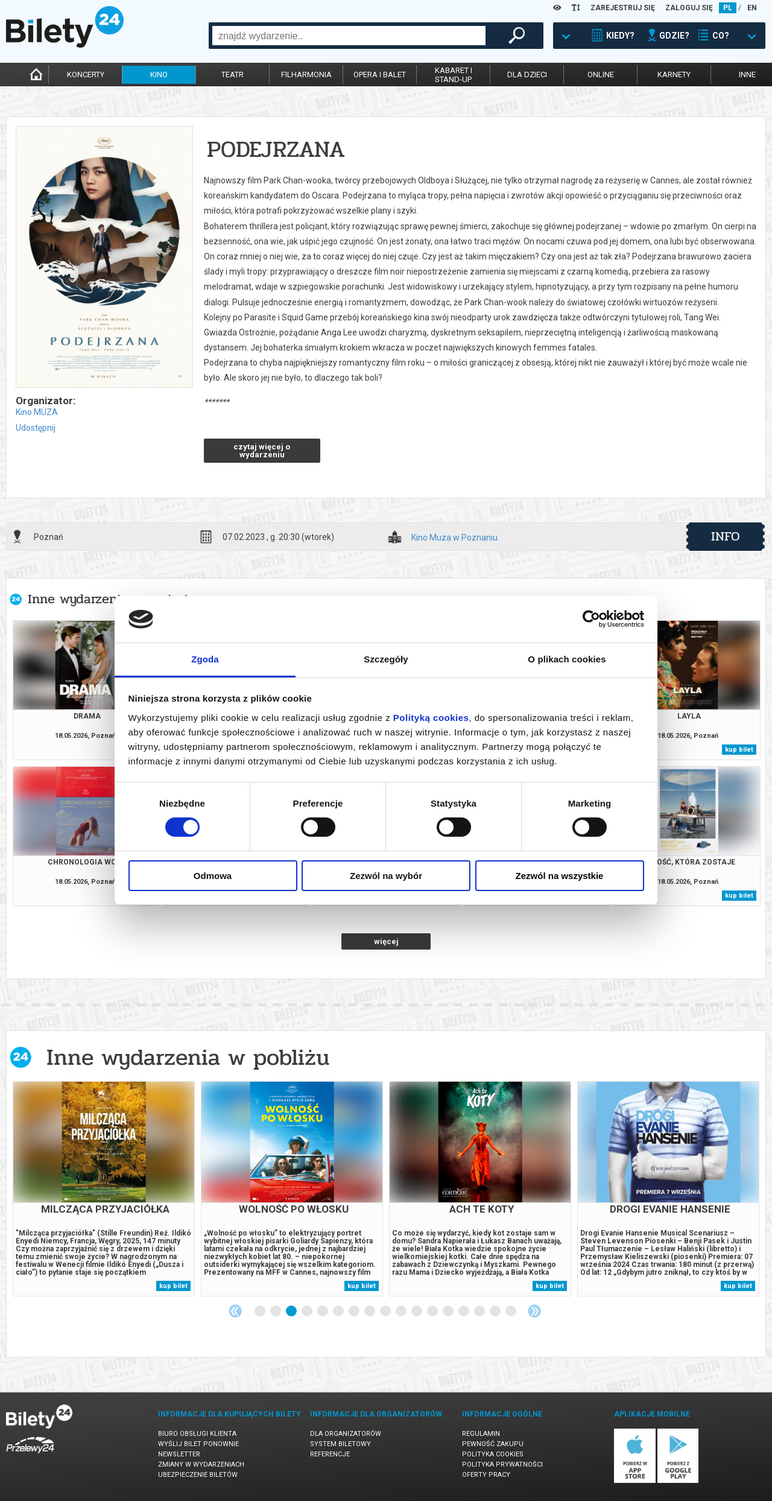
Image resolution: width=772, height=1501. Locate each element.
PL (727, 8)
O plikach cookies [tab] (567, 659)
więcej (386, 941)
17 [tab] (511, 1312)
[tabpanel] (104, 1188)
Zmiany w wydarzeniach (201, 1464)
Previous (235, 1311)
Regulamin (481, 1434)
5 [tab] (323, 1312)
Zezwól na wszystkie (560, 876)
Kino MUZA (37, 412)
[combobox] (349, 35)
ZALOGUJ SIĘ (689, 8)
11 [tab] (417, 1312)
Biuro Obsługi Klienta (197, 1434)
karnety (674, 74)
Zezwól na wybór (386, 876)
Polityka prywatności (502, 1464)
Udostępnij (35, 428)
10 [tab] (402, 1312)
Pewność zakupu (493, 1444)
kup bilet (739, 750)
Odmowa (213, 876)
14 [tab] (464, 1312)
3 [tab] (292, 1312)
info (725, 536)
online (600, 74)
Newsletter (179, 1454)
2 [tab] (276, 1312)
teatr (232, 74)
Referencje (330, 1454)
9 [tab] (386, 1312)
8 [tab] (370, 1312)
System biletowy (340, 1444)
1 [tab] (261, 1312)
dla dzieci (527, 74)
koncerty (85, 74)
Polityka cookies (493, 1454)
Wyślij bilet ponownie (198, 1444)
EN (752, 8)
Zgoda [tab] (205, 659)
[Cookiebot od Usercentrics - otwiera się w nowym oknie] (591, 619)
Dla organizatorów (345, 1434)
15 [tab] (480, 1312)
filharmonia (306, 74)
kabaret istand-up (453, 75)
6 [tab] (339, 1312)
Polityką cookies (431, 717)
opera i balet (379, 74)
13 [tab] (449, 1312)
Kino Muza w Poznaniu (454, 537)
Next (534, 1311)
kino (159, 74)
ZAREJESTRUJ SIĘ (622, 8)
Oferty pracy (486, 1475)
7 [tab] (355, 1312)
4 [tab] (308, 1312)
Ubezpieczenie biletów (198, 1475)
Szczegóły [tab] (386, 659)
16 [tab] (496, 1312)
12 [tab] (433, 1312)
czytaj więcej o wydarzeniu (261, 450)
